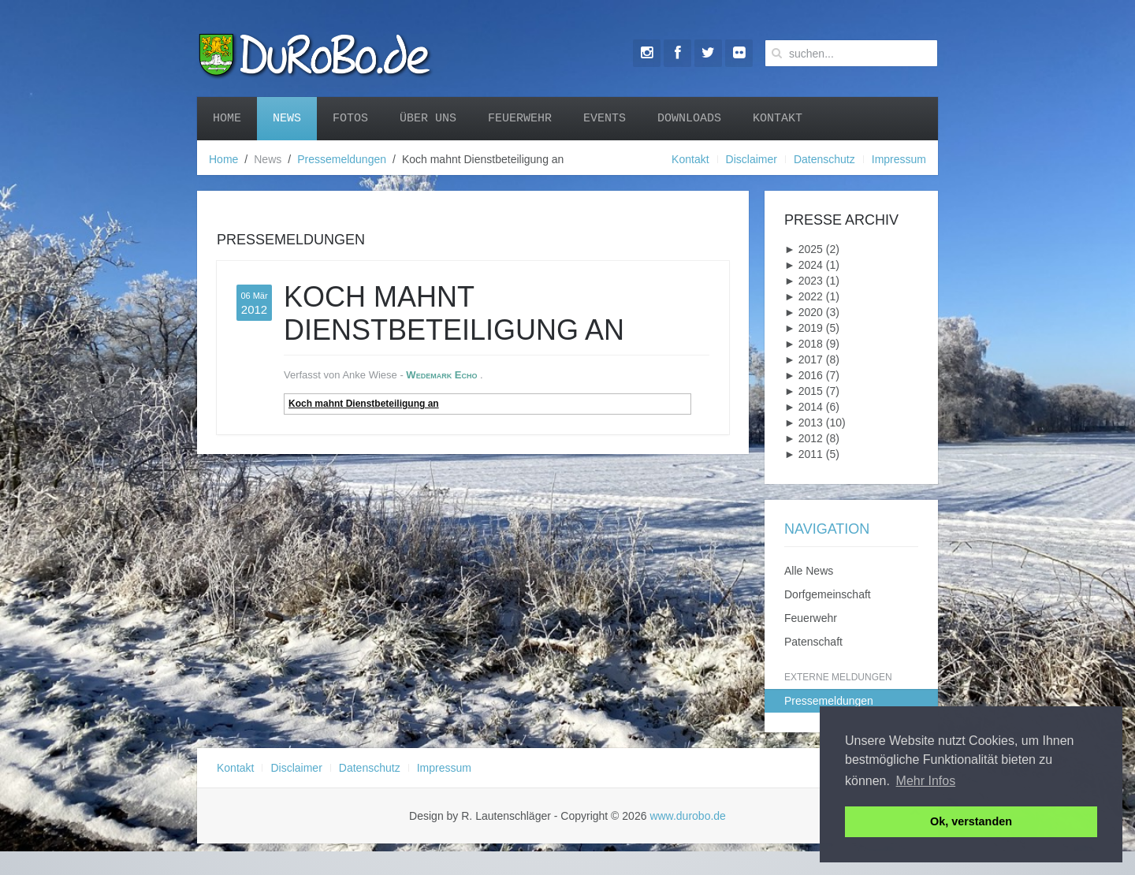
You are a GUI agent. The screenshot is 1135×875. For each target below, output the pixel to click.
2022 (803, 296)
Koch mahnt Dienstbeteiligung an (363, 403)
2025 (803, 249)
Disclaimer (751, 159)
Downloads (689, 118)
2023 (803, 280)
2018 (803, 343)
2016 (803, 375)
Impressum (899, 159)
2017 (803, 359)
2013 (803, 422)
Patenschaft (813, 641)
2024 (803, 265)
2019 (803, 328)
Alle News (808, 570)
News (287, 118)
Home (227, 118)
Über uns (428, 118)
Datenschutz (824, 159)
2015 (803, 391)
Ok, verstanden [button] (971, 821)
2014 (803, 406)
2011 (803, 454)
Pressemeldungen (341, 159)
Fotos (350, 118)
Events (604, 118)
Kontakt (777, 118)
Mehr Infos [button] (926, 781)
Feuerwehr (520, 118)
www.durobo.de (687, 816)
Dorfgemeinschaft (827, 594)
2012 (803, 438)
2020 (803, 312)
